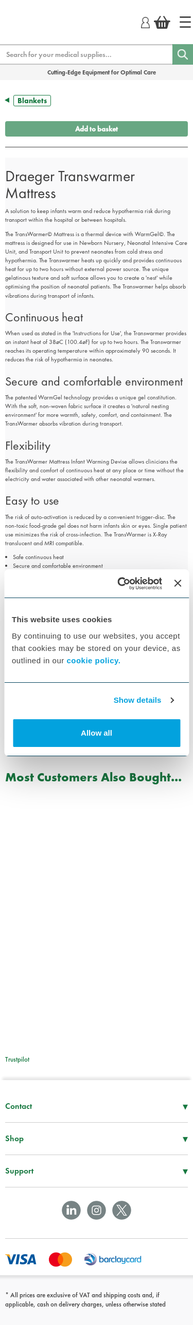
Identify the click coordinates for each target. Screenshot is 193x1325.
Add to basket (96, 128)
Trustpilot (17, 1059)
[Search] (182, 54)
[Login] (145, 21)
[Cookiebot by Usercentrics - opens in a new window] (121, 583)
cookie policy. (93, 660)
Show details (138, 700)
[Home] (185, 22)
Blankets (32, 100)
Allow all (96, 732)
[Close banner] (177, 583)
